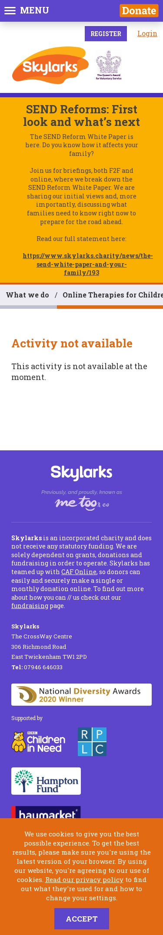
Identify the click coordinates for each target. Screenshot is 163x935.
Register (105, 34)
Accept (82, 919)
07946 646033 (37, 667)
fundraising (29, 605)
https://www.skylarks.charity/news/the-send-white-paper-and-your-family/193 (88, 264)
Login (147, 33)
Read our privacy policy (84, 879)
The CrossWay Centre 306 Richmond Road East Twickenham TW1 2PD (49, 641)
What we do (27, 294)
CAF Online (78, 572)
